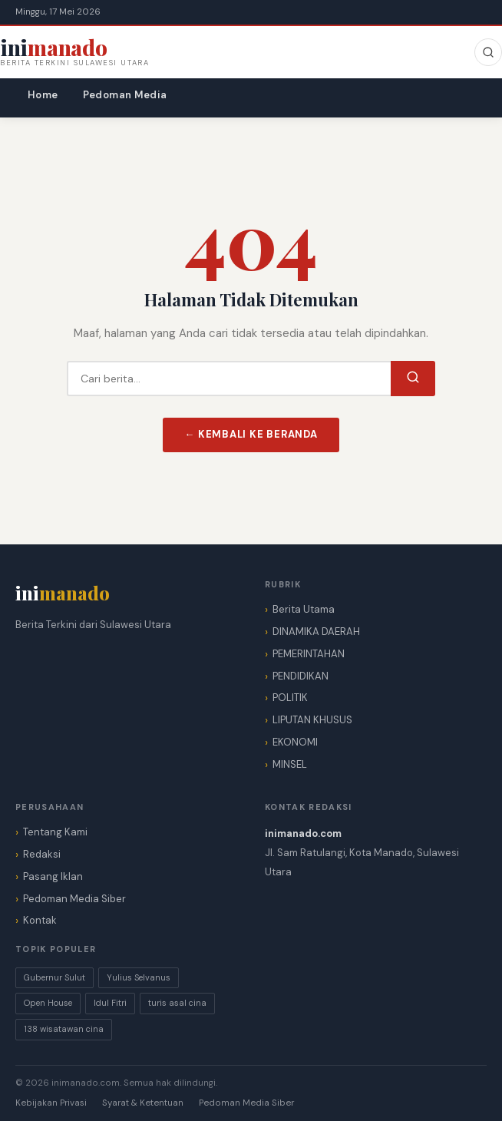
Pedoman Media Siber (74, 898)
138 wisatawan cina (64, 1028)
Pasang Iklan (53, 876)
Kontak (40, 920)
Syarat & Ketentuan (142, 1103)
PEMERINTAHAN (308, 653)
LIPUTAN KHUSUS (312, 719)
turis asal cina (177, 1002)
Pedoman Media (125, 94)
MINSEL (289, 764)
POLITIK (290, 697)
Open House (48, 1002)
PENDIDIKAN (300, 676)
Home (43, 94)
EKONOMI (295, 742)
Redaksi (42, 854)
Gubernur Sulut (54, 977)
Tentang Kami (55, 831)
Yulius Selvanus (138, 977)
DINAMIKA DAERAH (316, 631)
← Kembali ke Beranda (251, 434)
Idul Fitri (110, 1002)
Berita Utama (303, 609)
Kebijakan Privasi (51, 1103)
